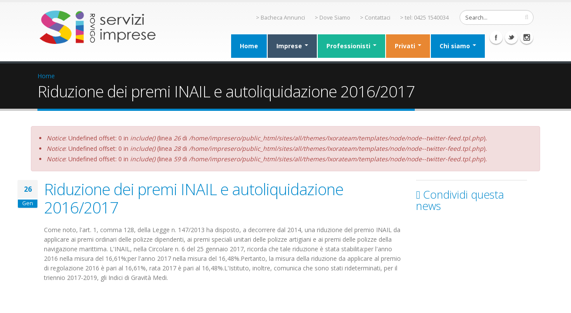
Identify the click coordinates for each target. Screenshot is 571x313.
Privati (408, 46)
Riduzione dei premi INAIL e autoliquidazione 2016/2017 (193, 198)
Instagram (526, 37)
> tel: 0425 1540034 (424, 17)
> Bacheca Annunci (280, 17)
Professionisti (351, 46)
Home (249, 46)
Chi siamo (458, 46)
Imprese (292, 46)
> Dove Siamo (332, 17)
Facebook (496, 37)
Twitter (511, 37)
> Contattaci (375, 17)
